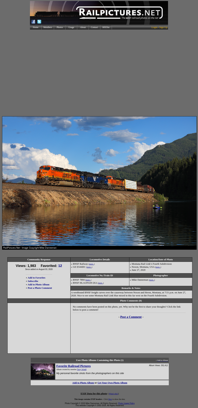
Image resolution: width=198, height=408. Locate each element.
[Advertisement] (43, 73)
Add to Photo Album (39, 284)
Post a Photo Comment (40, 287)
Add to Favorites (36, 277)
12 (60, 266)
